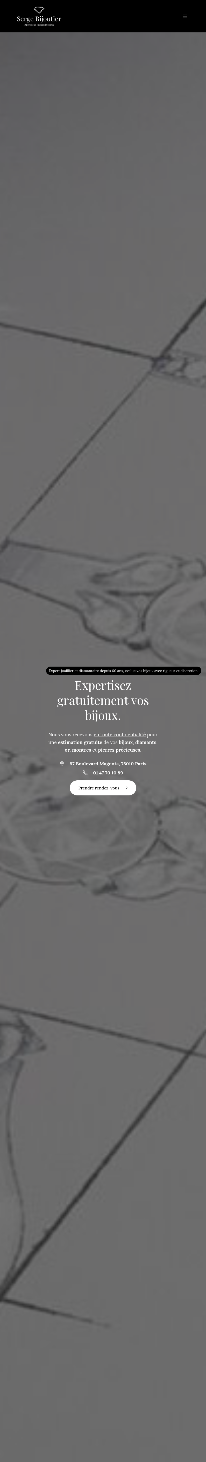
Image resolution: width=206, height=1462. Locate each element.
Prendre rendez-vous (102, 787)
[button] (185, 16)
